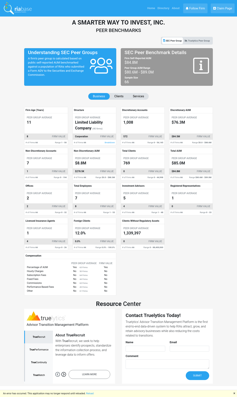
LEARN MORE (89, 374)
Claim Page (222, 8)
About (176, 8)
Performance (38, 349)
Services (138, 96)
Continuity (39, 362)
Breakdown (110, 142)
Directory (163, 8)
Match (39, 375)
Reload (90, 393)
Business (99, 96)
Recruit (39, 336)
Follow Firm (195, 8)
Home (151, 8)
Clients (118, 96)
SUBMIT (197, 375)
